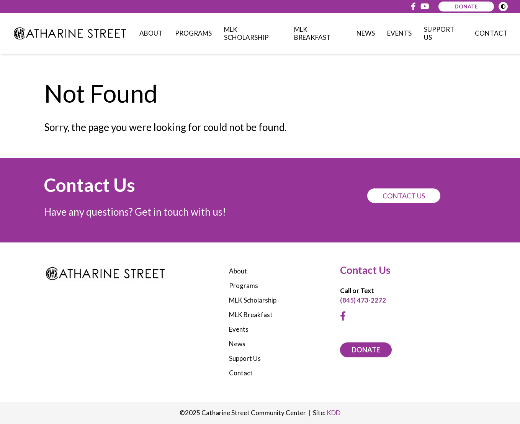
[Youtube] (424, 6)
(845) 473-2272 (363, 300)
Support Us (439, 33)
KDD (333, 413)
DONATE (366, 349)
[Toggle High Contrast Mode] (503, 6)
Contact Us (404, 196)
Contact (491, 33)
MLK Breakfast (312, 33)
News (365, 33)
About (151, 33)
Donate (466, 6)
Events (399, 33)
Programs (193, 33)
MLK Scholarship (246, 33)
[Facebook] (413, 6)
